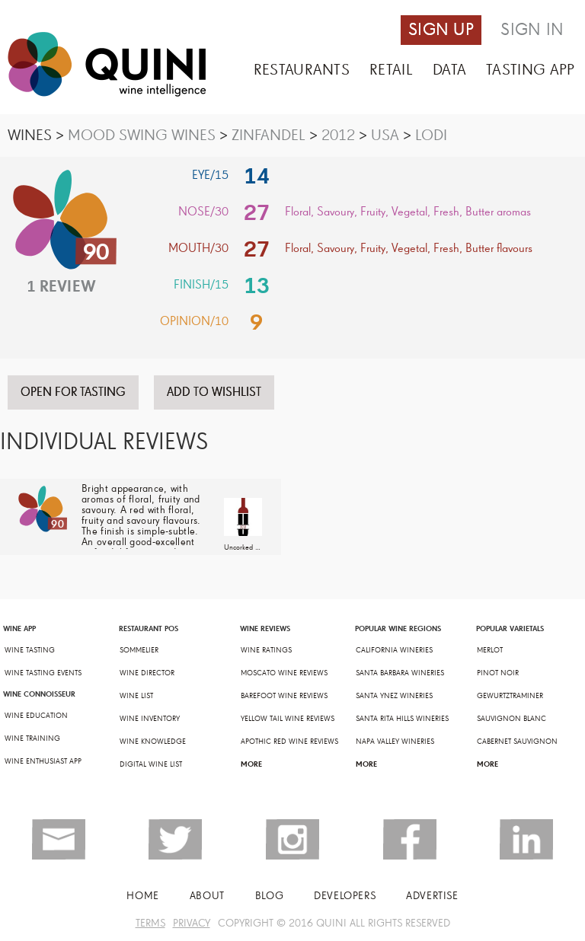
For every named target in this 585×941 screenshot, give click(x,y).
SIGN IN (532, 30)
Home (142, 895)
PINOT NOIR (498, 673)
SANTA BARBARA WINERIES (400, 673)
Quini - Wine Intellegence (106, 64)
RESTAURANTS (302, 69)
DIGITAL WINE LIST (151, 764)
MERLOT (490, 650)
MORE (251, 763)
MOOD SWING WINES (142, 135)
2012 (338, 135)
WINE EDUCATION (36, 715)
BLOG (269, 895)
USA (385, 135)
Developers (345, 895)
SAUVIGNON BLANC (511, 718)
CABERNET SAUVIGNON (517, 741)
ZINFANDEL (268, 135)
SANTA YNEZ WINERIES (394, 695)
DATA (449, 69)
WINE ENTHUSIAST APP (43, 761)
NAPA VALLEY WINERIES (395, 741)
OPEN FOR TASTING (73, 391)
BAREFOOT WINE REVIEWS (284, 695)
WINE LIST (136, 695)
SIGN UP (441, 30)
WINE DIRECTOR (147, 673)
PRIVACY (191, 923)
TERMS (150, 923)
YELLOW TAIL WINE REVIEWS (287, 718)
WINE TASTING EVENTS (43, 673)
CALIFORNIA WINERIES (394, 650)
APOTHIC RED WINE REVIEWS (289, 741)
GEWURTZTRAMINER (510, 695)
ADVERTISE (432, 895)
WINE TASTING (30, 650)
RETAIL (391, 69)
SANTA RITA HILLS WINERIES (402, 718)
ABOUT (207, 895)
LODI (431, 135)
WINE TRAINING (32, 738)
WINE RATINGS (266, 650)
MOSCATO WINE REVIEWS (284, 673)
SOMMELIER (139, 650)
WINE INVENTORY (150, 718)
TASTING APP (530, 69)
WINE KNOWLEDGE (153, 741)
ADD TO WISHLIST (214, 391)
